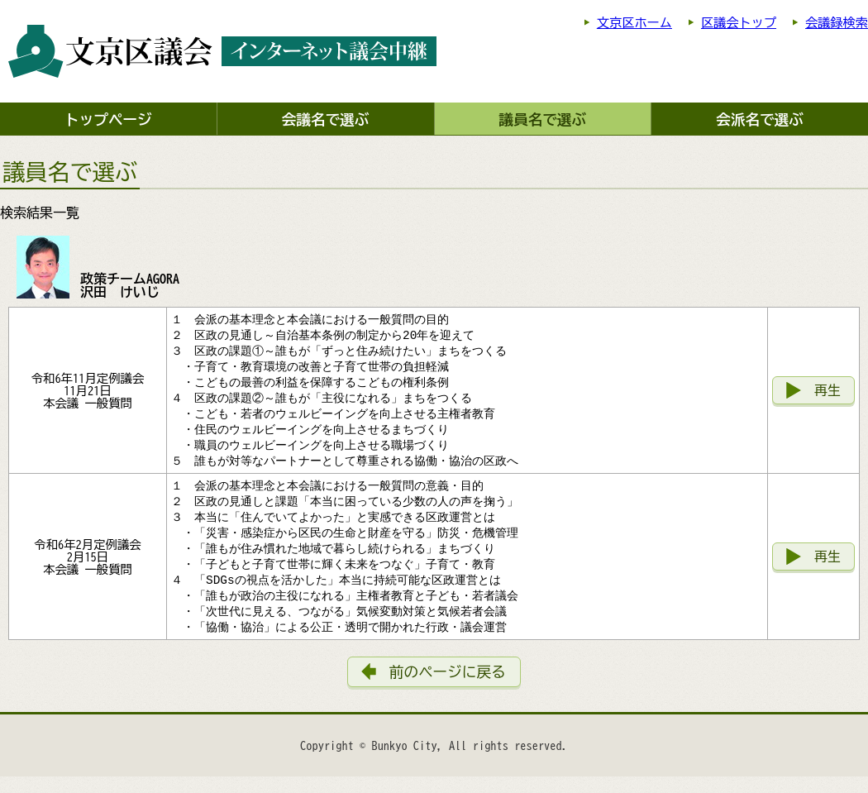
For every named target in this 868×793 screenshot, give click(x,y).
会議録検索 (836, 23)
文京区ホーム (634, 23)
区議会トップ (738, 23)
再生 (827, 394)
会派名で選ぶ (760, 119)
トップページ (108, 119)
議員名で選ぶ (543, 119)
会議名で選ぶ (326, 119)
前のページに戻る (447, 688)
